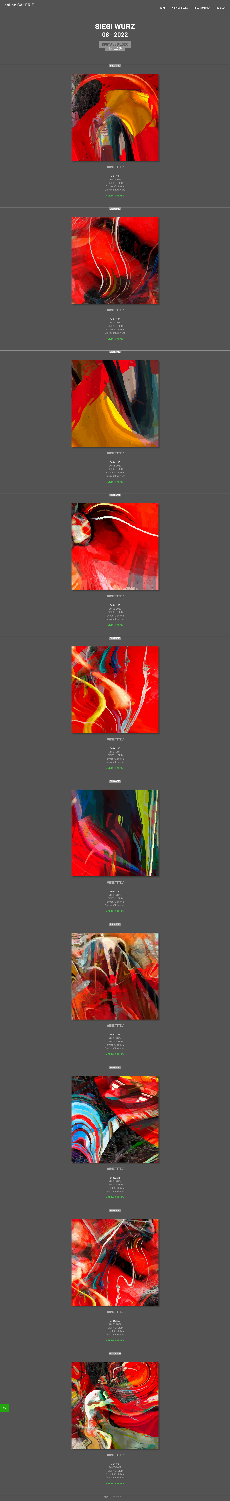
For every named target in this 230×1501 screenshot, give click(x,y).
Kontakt (222, 8)
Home (163, 8)
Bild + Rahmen (202, 8)
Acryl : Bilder (180, 8)
